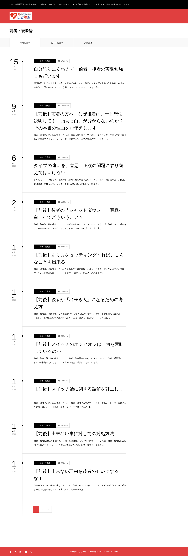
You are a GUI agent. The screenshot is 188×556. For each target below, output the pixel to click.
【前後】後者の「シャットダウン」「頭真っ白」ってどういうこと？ (78, 214)
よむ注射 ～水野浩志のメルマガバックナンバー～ (99, 552)
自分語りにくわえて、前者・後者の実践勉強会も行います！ (78, 73)
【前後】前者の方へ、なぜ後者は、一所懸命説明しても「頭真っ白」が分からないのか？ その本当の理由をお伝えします (80, 120)
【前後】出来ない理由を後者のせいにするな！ (76, 475)
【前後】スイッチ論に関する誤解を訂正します (78, 392)
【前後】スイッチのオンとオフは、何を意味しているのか (79, 348)
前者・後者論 (45, 61)
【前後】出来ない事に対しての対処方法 (74, 433)
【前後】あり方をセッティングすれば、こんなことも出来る (79, 258)
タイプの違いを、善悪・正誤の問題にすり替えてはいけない (78, 169)
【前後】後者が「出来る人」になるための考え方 (78, 303)
